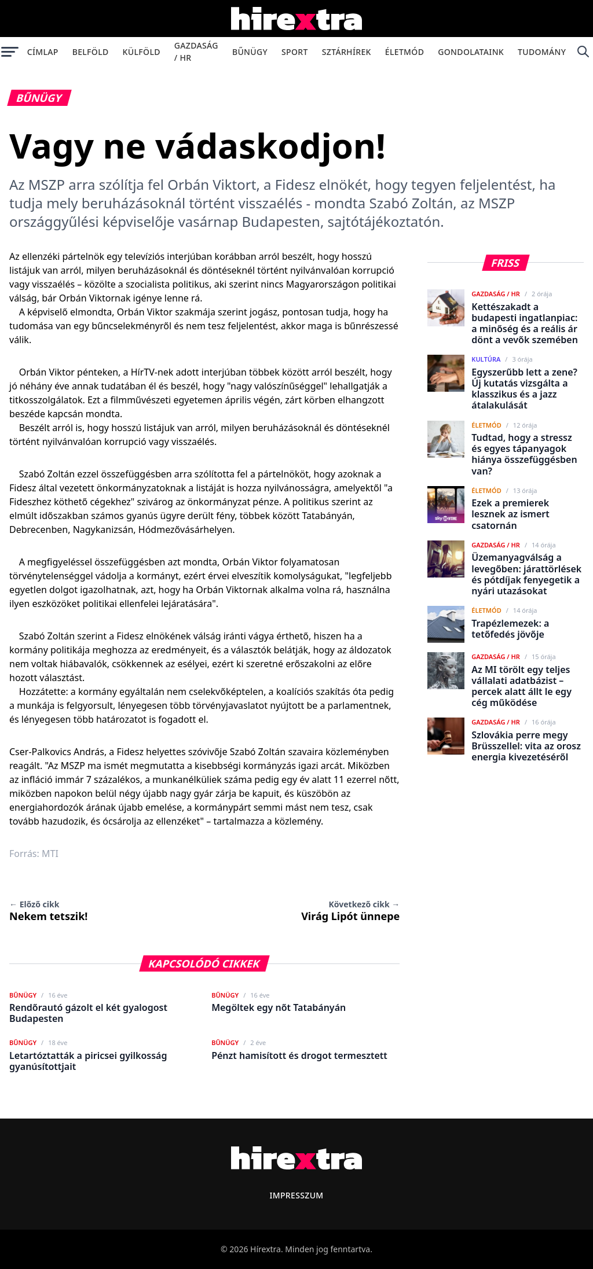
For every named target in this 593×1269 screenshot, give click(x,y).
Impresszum (296, 1195)
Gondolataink (471, 51)
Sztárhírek (346, 51)
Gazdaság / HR (196, 51)
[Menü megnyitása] (10, 51)
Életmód (404, 51)
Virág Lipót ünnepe (350, 911)
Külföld (141, 51)
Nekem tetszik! (48, 911)
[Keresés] (583, 51)
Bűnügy (250, 51)
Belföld (90, 51)
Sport (294, 51)
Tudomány (542, 51)
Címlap (42, 51)
